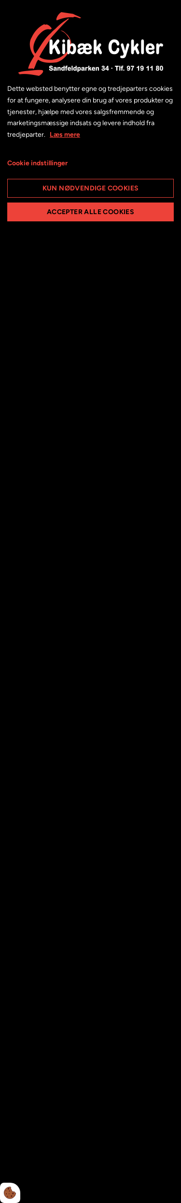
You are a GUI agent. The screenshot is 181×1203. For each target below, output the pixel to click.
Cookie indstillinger (37, 163)
